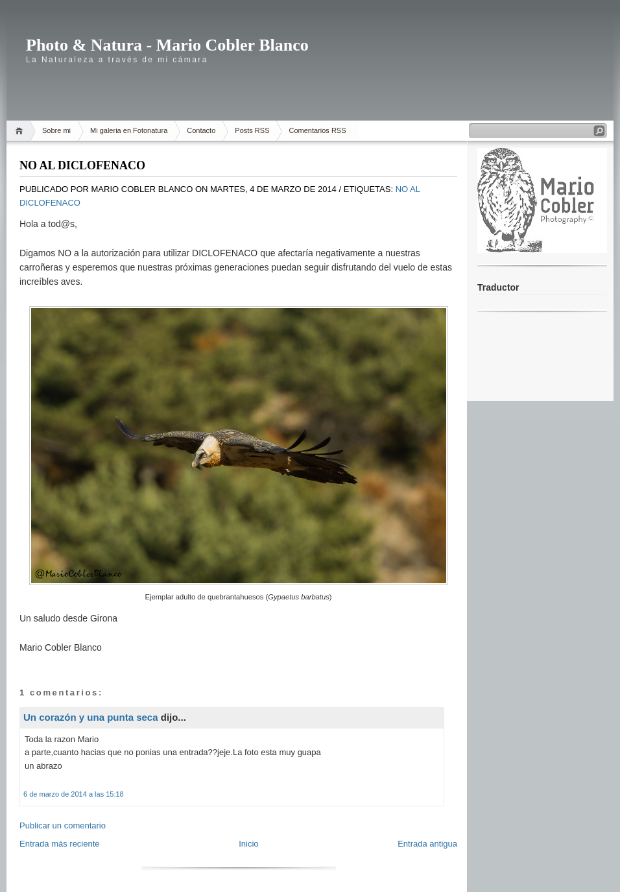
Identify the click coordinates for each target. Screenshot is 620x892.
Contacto (201, 130)
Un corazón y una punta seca (90, 717)
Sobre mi (56, 130)
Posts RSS (252, 130)
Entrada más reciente (59, 844)
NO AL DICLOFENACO (82, 165)
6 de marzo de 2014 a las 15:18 (73, 794)
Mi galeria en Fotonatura (128, 130)
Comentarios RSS (317, 130)
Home (21, 131)
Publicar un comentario (62, 825)
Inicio (248, 844)
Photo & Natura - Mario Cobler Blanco (167, 45)
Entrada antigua (427, 844)
